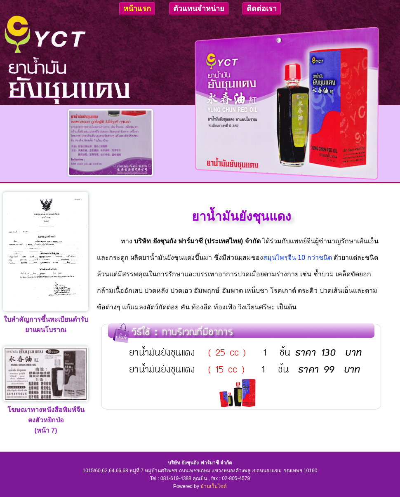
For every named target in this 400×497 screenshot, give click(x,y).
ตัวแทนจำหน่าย (198, 9)
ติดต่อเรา (262, 9)
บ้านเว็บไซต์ (213, 486)
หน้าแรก (137, 9)
